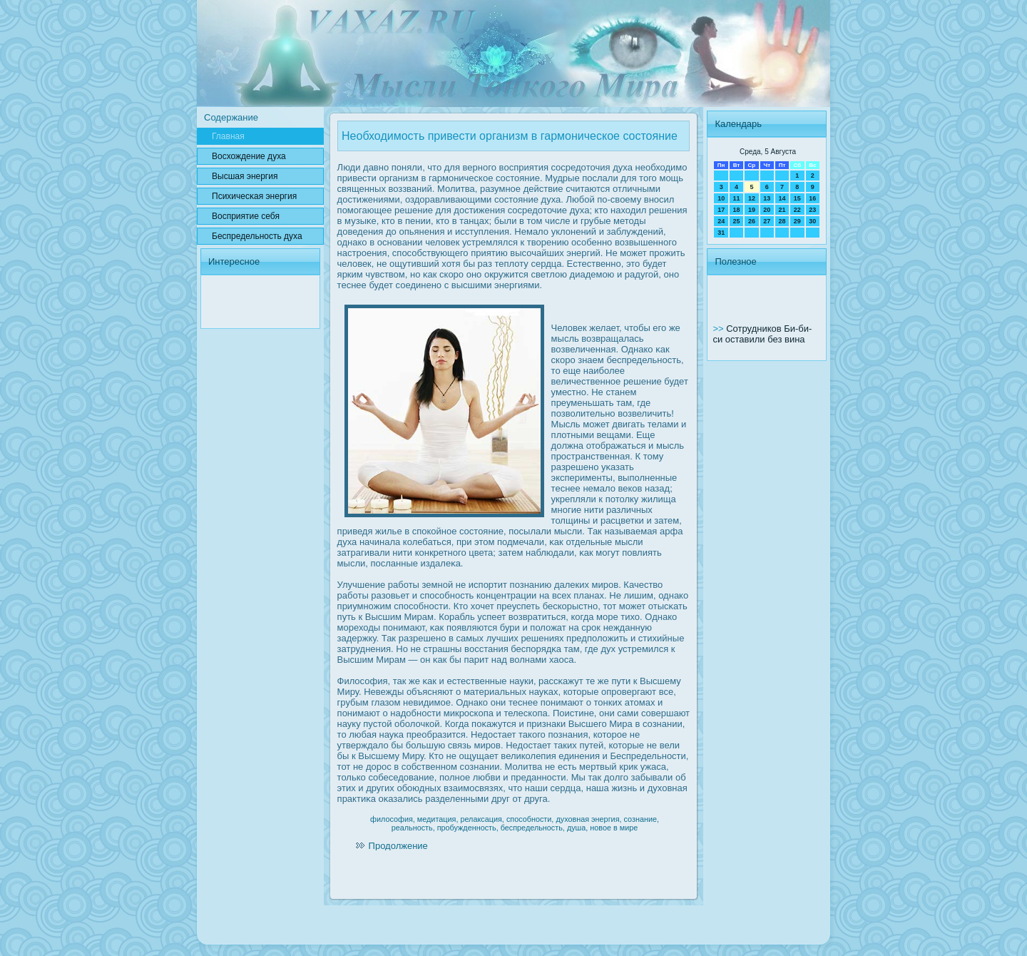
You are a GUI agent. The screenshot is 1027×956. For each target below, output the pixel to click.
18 (736, 209)
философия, (392, 819)
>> (719, 328)
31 (721, 232)
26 (751, 221)
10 (721, 198)
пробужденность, (468, 827)
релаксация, (482, 819)
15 (797, 198)
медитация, (438, 819)
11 (736, 198)
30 (812, 221)
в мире (625, 827)
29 (797, 221)
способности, (530, 819)
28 (781, 221)
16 (812, 198)
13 (766, 198)
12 (751, 198)
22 (797, 209)
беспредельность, (533, 827)
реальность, (413, 827)
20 (766, 209)
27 (766, 221)
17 (721, 209)
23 (812, 209)
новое (600, 827)
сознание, (641, 819)
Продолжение (398, 845)
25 (736, 221)
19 (751, 209)
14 (781, 198)
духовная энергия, (588, 819)
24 (721, 221)
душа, (577, 827)
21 (781, 209)
